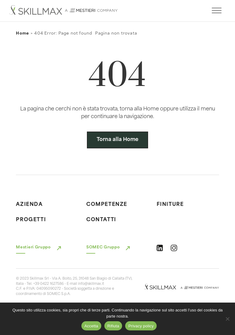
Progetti (31, 220)
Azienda (29, 204)
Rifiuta (113, 326)
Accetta (91, 326)
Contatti (101, 220)
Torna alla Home (117, 139)
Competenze (106, 204)
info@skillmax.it (91, 284)
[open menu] (216, 10)
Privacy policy (141, 326)
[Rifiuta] (227, 319)
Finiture (170, 204)
